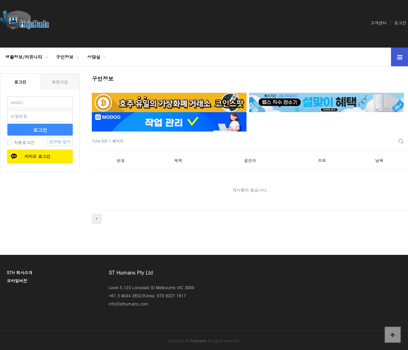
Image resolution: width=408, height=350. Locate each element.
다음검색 (97, 219)
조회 (322, 160)
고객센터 (379, 22)
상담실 (93, 57)
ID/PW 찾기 (60, 141)
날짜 (379, 160)
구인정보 (64, 57)
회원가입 (60, 82)
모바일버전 (17, 280)
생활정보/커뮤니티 (23, 57)
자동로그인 (20, 142)
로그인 (400, 22)
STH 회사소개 (19, 272)
